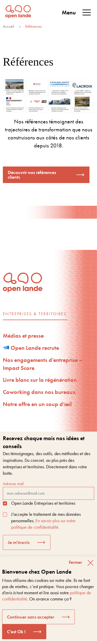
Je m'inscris (18, 542)
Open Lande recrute (31, 348)
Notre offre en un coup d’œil (37, 404)
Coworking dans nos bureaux (39, 392)
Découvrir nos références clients (32, 174)
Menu (77, 12)
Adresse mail (48, 490)
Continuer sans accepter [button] (30, 617)
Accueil (8, 26)
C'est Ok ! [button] (16, 632)
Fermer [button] (75, 562)
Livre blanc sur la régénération (40, 380)
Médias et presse (23, 335)
